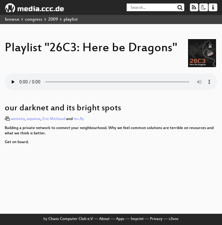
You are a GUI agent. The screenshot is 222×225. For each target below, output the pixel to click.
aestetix (18, 119)
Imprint (137, 219)
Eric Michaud (53, 119)
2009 (53, 19)
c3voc (174, 219)
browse (12, 19)
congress (33, 19)
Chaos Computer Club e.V (70, 219)
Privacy (156, 219)
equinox (34, 119)
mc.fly (79, 119)
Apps (120, 219)
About (104, 219)
